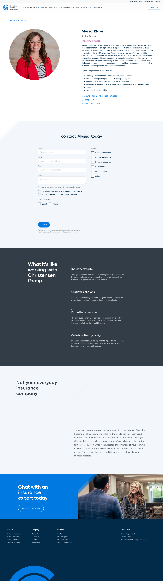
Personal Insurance (13, 537)
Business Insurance (14, 534)
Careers (34, 540)
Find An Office (62, 540)
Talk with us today (31, 508)
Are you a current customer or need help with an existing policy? (59, 187)
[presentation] (55, 213)
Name (40, 148)
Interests (94, 148)
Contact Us (154, 7)
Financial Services (13, 542)
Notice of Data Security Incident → (133, 540)
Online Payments (136, 1)
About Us (35, 534)
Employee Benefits (13, 540)
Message (41, 175)
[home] (11, 7)
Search (157, 1)
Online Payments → (128, 534)
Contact (60, 534)
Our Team (35, 537)
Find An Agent (148, 1)
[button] (31, 7)
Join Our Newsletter (64, 542)
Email (40, 157)
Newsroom (36, 542)
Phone (40, 166)
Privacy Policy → (127, 537)
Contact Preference (44, 199)
